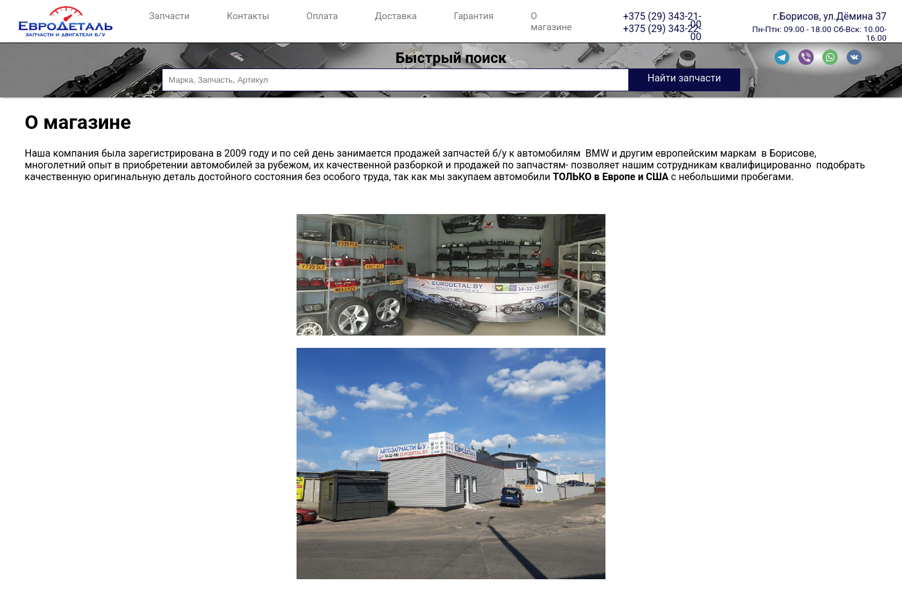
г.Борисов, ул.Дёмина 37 (830, 16)
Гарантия (474, 16)
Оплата (322, 16)
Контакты (248, 16)
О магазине (551, 21)
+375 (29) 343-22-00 (662, 28)
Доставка (396, 16)
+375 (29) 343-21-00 (662, 16)
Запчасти (169, 16)
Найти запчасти (684, 78)
